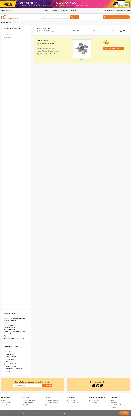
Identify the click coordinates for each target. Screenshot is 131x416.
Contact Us (4, 405)
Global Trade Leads (28, 405)
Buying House (9, 359)
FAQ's (112, 400)
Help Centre (122, 10)
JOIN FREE (10, 10)
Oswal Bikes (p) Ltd (10, 327)
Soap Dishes (7, 37)
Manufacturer (9, 354)
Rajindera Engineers (10, 320)
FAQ (128, 10)
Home (3, 22)
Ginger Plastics (8, 323)
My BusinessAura (111, 10)
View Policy (62, 413)
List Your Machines (94, 400)
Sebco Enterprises (9, 329)
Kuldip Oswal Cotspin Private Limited (15, 318)
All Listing (8, 22)
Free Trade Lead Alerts (73, 402)
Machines (74, 10)
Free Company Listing (29, 400)
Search (75, 17)
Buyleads (64, 10)
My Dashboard (71, 400)
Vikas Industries (9, 325)
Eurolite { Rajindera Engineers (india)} (15, 331)
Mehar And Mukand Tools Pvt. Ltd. (14, 338)
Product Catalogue (28, 402)
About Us (3, 400)
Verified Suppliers (50, 31)
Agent (6, 361)
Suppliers (54, 10)
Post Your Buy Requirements (52, 400)
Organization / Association (13, 369)
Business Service (10, 366)
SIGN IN (3, 10)
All (38, 31)
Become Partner (71, 405)
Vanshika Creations (10, 334)
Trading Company (10, 356)
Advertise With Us (6, 402)
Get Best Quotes (93, 402)
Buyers (45, 10)
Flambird (6, 336)
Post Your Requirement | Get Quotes (118, 17)
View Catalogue (113, 48)
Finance (7, 371)
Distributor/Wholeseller (12, 364)
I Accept (124, 413)
